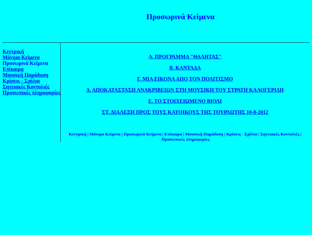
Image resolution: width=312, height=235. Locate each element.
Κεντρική (13, 51)
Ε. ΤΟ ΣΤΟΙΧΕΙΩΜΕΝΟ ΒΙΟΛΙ (185, 101)
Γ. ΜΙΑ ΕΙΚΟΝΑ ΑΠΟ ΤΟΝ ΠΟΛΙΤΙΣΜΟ (185, 79)
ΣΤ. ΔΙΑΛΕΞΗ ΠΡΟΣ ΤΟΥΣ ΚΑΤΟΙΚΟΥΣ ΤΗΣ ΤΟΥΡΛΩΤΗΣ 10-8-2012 (185, 112)
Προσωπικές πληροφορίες (31, 92)
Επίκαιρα (13, 69)
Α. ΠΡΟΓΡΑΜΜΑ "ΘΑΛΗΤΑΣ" (185, 56)
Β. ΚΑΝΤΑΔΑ (185, 67)
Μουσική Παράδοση (25, 75)
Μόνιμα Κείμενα (21, 57)
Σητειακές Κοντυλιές (26, 86)
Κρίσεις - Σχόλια (21, 81)
